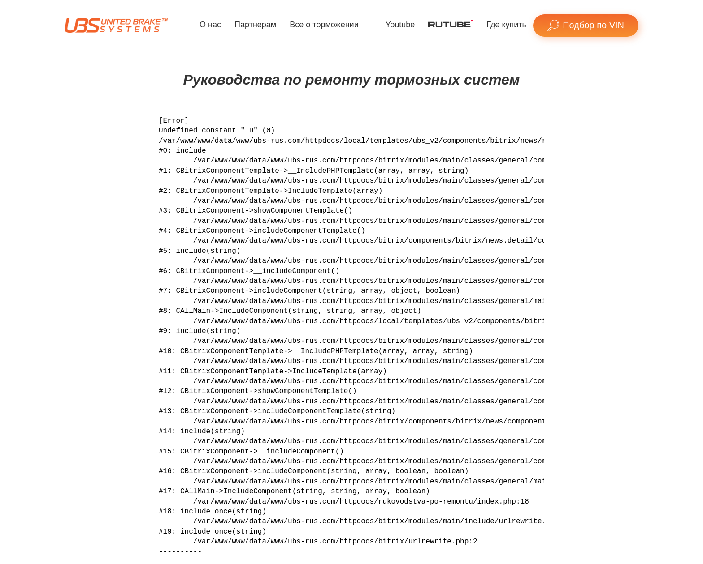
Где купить (506, 24)
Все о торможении (324, 24)
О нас (210, 24)
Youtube (400, 24)
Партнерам (255, 24)
